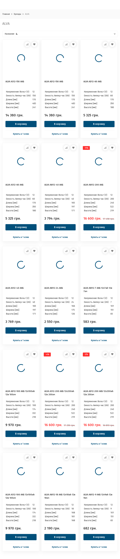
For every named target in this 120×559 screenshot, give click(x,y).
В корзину (21, 123)
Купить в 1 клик (21, 134)
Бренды (17, 14)
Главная (6, 14)
